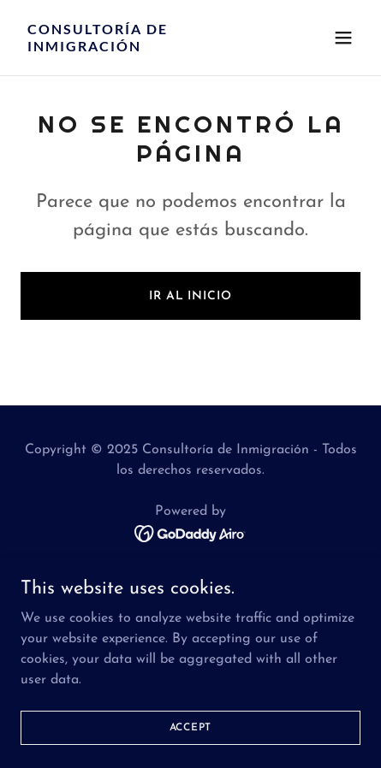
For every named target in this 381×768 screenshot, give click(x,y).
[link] (139, 48)
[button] (343, 38)
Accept (191, 727)
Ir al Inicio (190, 296)
